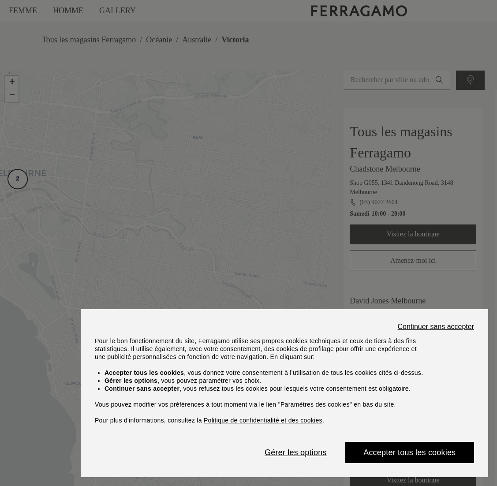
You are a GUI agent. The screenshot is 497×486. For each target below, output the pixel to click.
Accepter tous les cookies (409, 452)
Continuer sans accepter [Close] (436, 326)
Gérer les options (295, 452)
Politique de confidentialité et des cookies (263, 420)
